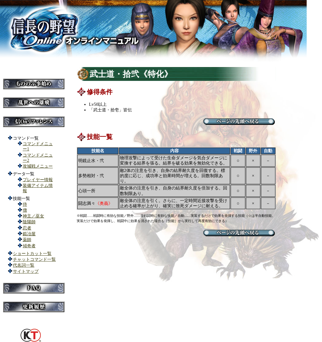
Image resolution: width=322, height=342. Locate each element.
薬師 (27, 239)
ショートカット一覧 (32, 253)
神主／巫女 (33, 215)
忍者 (27, 227)
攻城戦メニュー (38, 166)
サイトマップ (26, 271)
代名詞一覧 (23, 265)
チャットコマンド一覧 (34, 259)
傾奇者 (29, 245)
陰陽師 (29, 221)
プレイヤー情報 (38, 179)
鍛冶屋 (29, 233)
